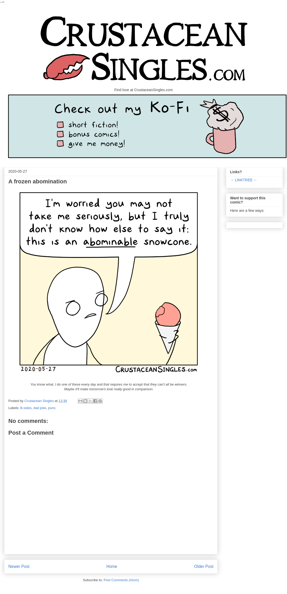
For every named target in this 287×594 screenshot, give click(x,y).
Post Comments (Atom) (121, 580)
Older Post (203, 566)
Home (111, 566)
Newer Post (18, 566)
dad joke (39, 408)
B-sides (26, 408)
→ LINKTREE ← (243, 180)
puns (52, 408)
